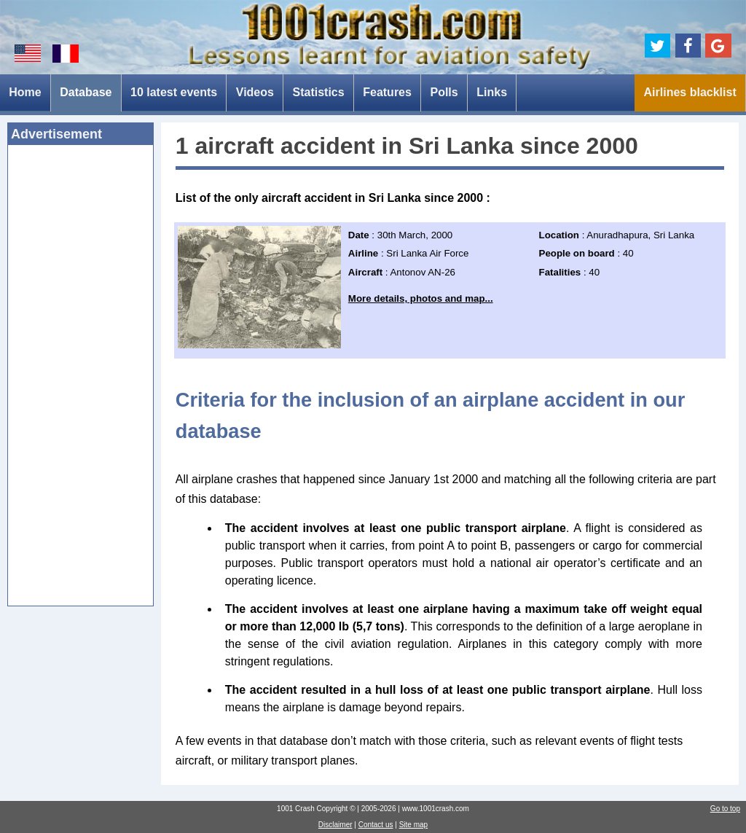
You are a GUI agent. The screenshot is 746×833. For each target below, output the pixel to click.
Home (25, 92)
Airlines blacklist (690, 92)
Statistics (319, 92)
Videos (255, 92)
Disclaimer (335, 825)
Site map (413, 825)
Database (85, 92)
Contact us (375, 825)
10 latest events (173, 92)
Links (491, 92)
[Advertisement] (80, 379)
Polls (444, 92)
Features (387, 92)
